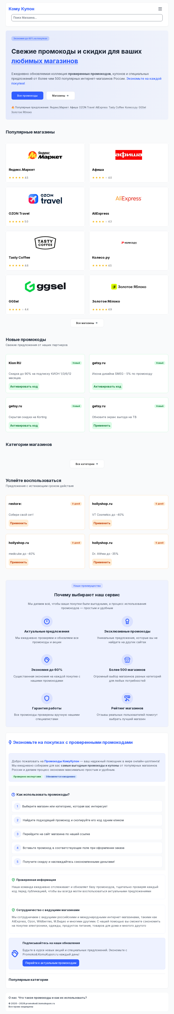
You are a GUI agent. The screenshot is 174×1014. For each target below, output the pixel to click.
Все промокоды (27, 95)
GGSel (142, 107)
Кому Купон (21, 8)
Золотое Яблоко (21, 112)
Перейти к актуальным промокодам (50, 963)
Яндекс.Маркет (59, 107)
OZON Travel (86, 107)
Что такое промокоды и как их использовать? (52, 997)
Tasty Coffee (116, 107)
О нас (13, 997)
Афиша (74, 107)
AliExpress (102, 107)
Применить (102, 425)
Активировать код (24, 386)
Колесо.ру (131, 107)
